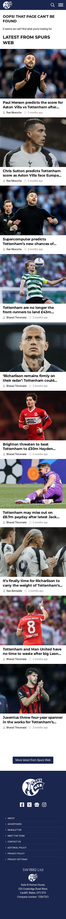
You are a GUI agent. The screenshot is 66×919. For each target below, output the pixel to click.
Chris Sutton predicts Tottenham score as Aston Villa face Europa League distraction (32, 175)
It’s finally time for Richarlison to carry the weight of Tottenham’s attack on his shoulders (31, 585)
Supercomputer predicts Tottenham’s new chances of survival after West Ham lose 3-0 (31, 243)
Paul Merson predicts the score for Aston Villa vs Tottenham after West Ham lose (33, 107)
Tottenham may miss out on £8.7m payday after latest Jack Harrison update (30, 517)
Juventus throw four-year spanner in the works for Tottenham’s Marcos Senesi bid (32, 722)
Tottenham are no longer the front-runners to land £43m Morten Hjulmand (28, 312)
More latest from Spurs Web (33, 760)
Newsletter (14, 830)
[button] (53, 5)
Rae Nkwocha (14, 112)
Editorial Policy (17, 847)
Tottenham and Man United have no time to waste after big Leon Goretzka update (32, 653)
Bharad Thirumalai (16, 317)
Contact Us (14, 841)
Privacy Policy (16, 853)
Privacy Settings (17, 859)
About (11, 818)
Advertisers (15, 824)
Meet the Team (16, 835)
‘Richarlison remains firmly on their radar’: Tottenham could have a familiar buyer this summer (33, 380)
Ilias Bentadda (14, 591)
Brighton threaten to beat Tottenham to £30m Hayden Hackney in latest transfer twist (30, 448)
